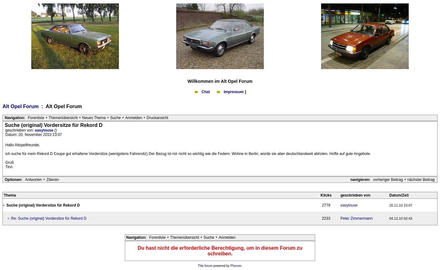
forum (209, 266)
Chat (202, 92)
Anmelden (133, 118)
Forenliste (36, 118)
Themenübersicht (63, 118)
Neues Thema (94, 118)
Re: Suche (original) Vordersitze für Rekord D (48, 218)
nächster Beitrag (421, 180)
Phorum (235, 266)
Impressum (230, 92)
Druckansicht (157, 118)
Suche (115, 118)
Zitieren (52, 180)
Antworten (33, 180)
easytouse (44, 130)
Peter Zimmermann (356, 218)
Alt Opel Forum (21, 106)
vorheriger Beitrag (388, 180)
